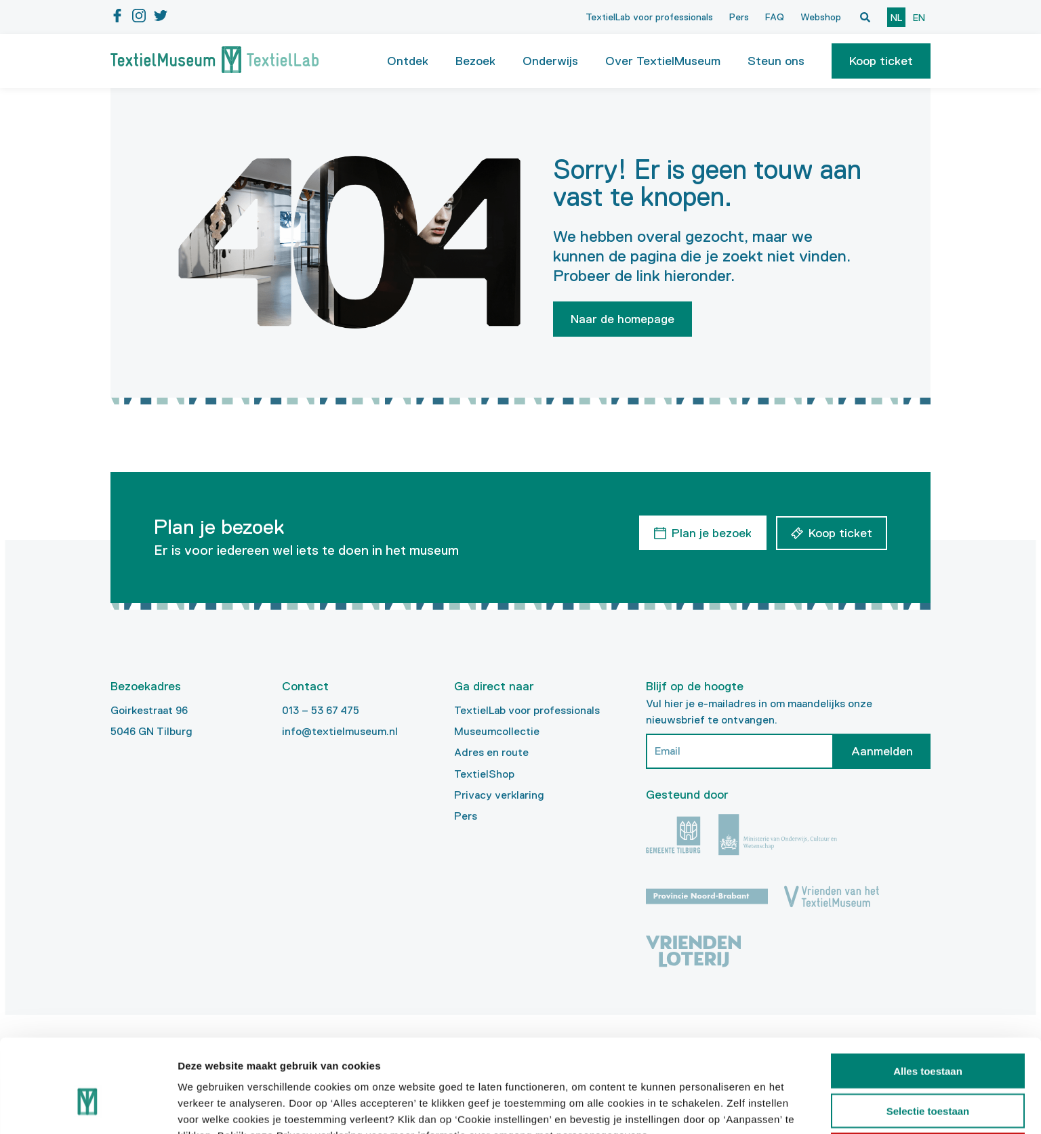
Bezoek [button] (475, 61)
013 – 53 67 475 (320, 710)
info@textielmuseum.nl (340, 731)
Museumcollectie (496, 731)
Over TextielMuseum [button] (662, 61)
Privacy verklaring (499, 795)
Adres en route (491, 752)
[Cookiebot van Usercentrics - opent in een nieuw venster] (87, 1107)
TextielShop (484, 774)
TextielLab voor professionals (649, 17)
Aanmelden (882, 751)
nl (896, 17)
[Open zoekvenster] (865, 17)
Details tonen (732, 1107)
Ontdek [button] (407, 61)
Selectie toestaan (928, 1039)
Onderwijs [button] (550, 61)
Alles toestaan (927, 999)
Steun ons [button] (776, 61)
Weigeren (927, 1078)
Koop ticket (881, 61)
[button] (881, 61)
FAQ (774, 17)
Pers (739, 17)
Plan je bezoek (711, 532)
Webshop (820, 17)
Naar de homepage (622, 319)
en (919, 17)
